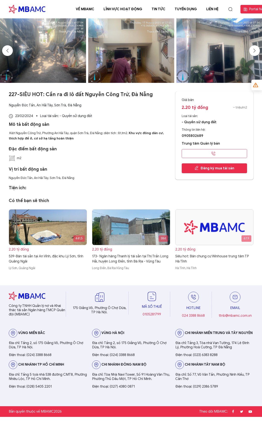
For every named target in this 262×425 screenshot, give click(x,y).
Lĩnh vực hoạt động (123, 9)
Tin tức (158, 9)
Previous (7, 50)
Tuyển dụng (186, 9)
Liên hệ (212, 9)
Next (254, 50)
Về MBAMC (85, 9)
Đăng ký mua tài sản (214, 168)
